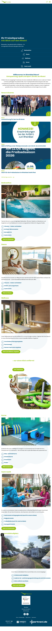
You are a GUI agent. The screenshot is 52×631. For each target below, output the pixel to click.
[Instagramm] (25, 614)
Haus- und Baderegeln (20, 617)
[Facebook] (27, 614)
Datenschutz (28, 617)
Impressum (34, 617)
